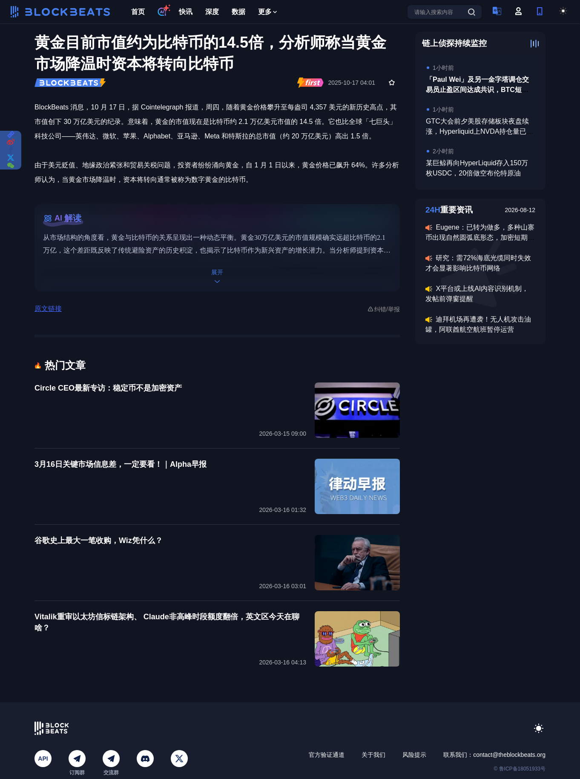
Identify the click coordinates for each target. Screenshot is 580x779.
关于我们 (373, 754)
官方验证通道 (327, 754)
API (43, 758)
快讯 (185, 11)
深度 (212, 11)
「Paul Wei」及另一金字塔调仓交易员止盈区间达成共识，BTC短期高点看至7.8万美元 (477, 89)
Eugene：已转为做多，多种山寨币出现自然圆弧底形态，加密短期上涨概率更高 (479, 237)
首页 (138, 11)
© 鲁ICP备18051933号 (520, 769)
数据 (238, 11)
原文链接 (48, 308)
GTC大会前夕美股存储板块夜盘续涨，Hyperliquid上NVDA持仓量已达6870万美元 (480, 131)
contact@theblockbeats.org (509, 754)
